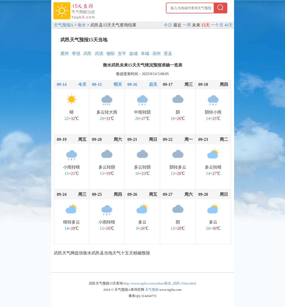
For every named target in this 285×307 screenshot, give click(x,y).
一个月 (217, 25)
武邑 (87, 53)
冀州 (64, 53)
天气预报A (63, 25)
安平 (122, 53)
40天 (228, 25)
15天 (205, 25)
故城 (133, 53)
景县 (168, 53)
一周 (187, 25)
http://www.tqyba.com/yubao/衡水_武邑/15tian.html (160, 283)
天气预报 (152, 290)
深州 (156, 53)
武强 (99, 53)
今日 (168, 25)
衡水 (82, 25)
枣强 (76, 53)
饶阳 (110, 53)
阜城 (145, 53)
